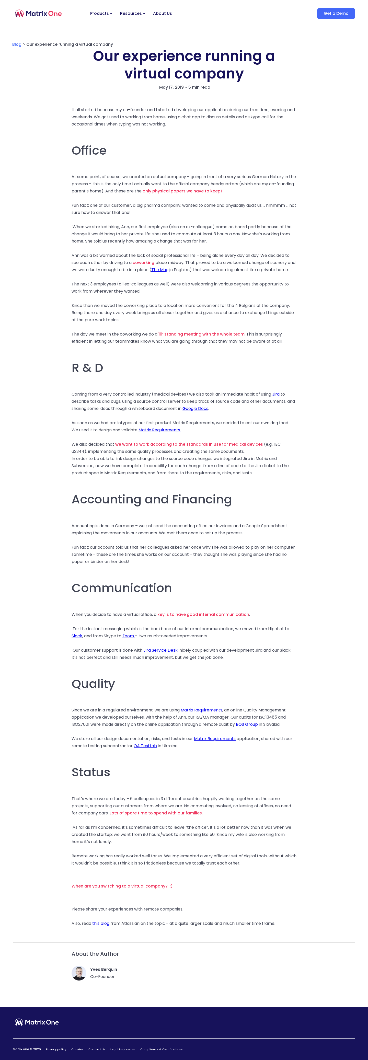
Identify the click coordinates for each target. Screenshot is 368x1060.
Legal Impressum (122, 1049)
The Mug (160, 270)
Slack (77, 636)
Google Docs (195, 408)
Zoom (128, 636)
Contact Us (96, 1049)
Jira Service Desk (160, 650)
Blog (16, 44)
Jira (276, 394)
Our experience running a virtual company (69, 44)
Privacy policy (56, 1049)
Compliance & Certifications (161, 1049)
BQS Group (247, 724)
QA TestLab (145, 746)
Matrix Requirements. (160, 430)
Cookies (77, 1049)
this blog (100, 923)
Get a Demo (336, 13)
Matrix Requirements (201, 710)
